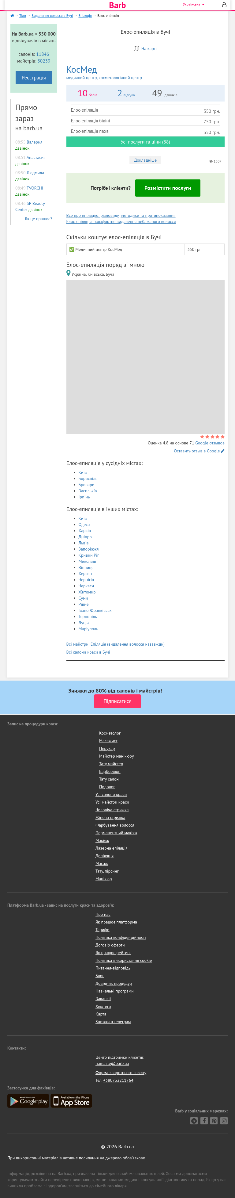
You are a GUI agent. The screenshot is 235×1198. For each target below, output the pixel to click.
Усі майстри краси (112, 802)
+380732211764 (118, 1080)
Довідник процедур (113, 983)
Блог (99, 975)
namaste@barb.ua (112, 1063)
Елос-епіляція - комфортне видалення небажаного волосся (121, 221)
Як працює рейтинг (113, 952)
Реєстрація (34, 77)
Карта (100, 1014)
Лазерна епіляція (111, 848)
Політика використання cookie (123, 960)
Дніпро (85, 536)
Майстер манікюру (116, 756)
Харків (85, 530)
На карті (145, 48)
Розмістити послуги (167, 187)
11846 (42, 54)
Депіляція (104, 855)
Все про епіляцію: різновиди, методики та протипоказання (121, 215)
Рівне (84, 604)
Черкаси (86, 586)
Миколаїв (87, 561)
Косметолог (110, 733)
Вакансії (103, 998)
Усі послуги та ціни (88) (145, 142)
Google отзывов (210, 443)
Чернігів (86, 579)
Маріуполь (88, 629)
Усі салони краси (111, 794)
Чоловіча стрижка (112, 809)
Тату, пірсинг (107, 871)
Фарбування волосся (114, 825)
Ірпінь (84, 497)
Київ (83, 472)
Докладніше (145, 160)
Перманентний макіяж (116, 832)
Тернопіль (88, 616)
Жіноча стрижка (110, 817)
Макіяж (102, 840)
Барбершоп (110, 771)
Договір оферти (110, 945)
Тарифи (102, 929)
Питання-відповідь (112, 968)
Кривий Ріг (89, 555)
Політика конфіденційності (120, 937)
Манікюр (103, 878)
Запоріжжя (89, 549)
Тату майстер (111, 763)
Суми (83, 598)
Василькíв (88, 490)
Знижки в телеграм (113, 1021)
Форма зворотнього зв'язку (120, 1072)
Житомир (87, 592)
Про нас (102, 914)
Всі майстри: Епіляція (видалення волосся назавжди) (115, 644)
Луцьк (84, 622)
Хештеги (103, 1006)
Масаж (101, 863)
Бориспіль (88, 478)
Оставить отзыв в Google (199, 451)
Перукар (107, 748)
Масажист (108, 740)
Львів (84, 543)
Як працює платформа (116, 922)
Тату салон (109, 779)
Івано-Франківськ (95, 610)
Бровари (87, 484)
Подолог (107, 786)
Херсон (85, 573)
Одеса (84, 524)
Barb (117, 5)
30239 (43, 61)
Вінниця (86, 567)
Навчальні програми (114, 991)
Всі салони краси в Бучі (88, 652)
